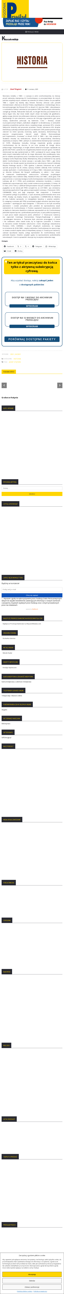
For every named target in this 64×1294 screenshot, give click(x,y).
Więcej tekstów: (32, 1117)
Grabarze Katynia (10, 397)
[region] (32, 22)
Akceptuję (32, 1274)
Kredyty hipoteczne (10, 548)
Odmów (32, 1281)
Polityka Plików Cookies (11, 1176)
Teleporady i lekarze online (12, 577)
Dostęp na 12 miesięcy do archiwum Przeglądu (32, 318)
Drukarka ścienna (9, 519)
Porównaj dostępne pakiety (32, 339)
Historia (17, 359)
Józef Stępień (15, 89)
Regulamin (6, 1183)
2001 (12, 354)
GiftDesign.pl (6, 618)
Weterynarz (6, 604)
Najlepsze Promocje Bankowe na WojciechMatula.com (22, 505)
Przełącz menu (32, 32)
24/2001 (18, 354)
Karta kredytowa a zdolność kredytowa (16, 563)
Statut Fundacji (8, 1179)
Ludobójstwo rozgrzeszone (20, 1107)
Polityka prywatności (40, 1291)
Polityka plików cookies (24, 1291)
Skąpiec (4, 590)
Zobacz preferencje (32, 1287)
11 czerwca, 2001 (31, 89)
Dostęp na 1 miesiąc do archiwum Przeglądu (32, 298)
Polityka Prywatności (10, 1173)
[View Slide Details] (32, 22)
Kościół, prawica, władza (19, 1089)
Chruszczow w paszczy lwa (19, 1098)
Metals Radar (7, 534)
